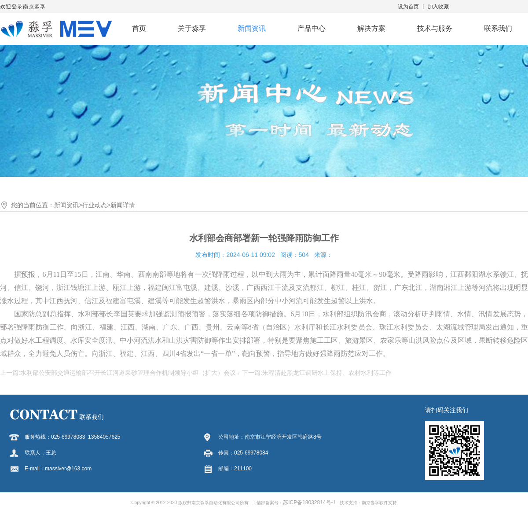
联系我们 (498, 28)
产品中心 (311, 28)
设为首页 (408, 7)
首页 (139, 28)
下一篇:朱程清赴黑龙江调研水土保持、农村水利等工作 (317, 372)
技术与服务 (434, 28)
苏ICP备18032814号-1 (309, 502)
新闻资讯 (252, 28)
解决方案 (371, 28)
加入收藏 (438, 7)
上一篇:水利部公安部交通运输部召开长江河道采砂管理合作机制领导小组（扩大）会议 (118, 372)
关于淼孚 (192, 28)
